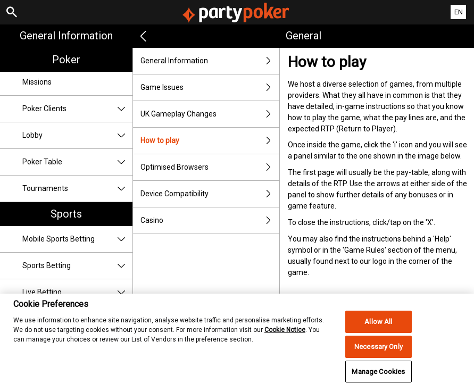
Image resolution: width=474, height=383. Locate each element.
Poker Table (77, 162)
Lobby (77, 135)
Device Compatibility (209, 194)
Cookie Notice (284, 336)
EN (458, 12)
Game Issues (209, 87)
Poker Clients (77, 109)
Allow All (378, 328)
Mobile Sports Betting (77, 239)
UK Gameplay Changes (209, 114)
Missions (37, 82)
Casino (209, 220)
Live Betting (77, 292)
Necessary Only (378, 353)
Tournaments (77, 189)
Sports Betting (77, 266)
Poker (66, 59)
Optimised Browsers (209, 167)
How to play (209, 141)
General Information (66, 35)
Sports (66, 213)
